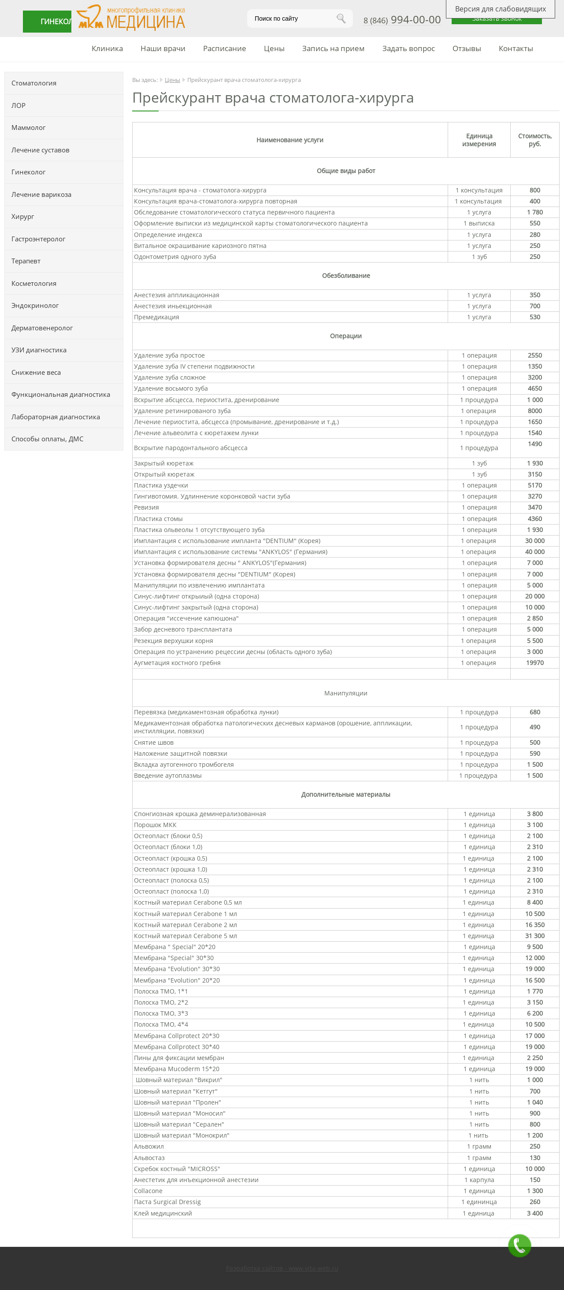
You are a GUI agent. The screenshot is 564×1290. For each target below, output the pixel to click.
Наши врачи (163, 48)
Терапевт (26, 260)
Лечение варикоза (41, 194)
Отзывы (467, 48)
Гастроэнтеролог (38, 238)
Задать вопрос (408, 48)
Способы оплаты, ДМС (47, 438)
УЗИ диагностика (39, 349)
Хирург (22, 216)
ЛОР (18, 105)
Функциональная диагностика (60, 394)
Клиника (107, 48)
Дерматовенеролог (42, 327)
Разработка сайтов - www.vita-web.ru (282, 1268)
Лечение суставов (40, 149)
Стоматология (33, 82)
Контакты (516, 48)
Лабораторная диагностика (55, 416)
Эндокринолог (35, 305)
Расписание (224, 48)
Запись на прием (333, 48)
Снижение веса (36, 372)
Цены (274, 48)
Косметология (33, 283)
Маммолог (28, 127)
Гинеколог (28, 171)
